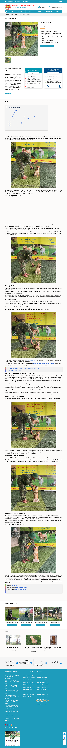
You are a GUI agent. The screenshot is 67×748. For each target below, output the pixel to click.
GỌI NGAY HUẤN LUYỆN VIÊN (47, 45)
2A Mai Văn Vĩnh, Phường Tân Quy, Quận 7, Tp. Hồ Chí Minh (12, 696)
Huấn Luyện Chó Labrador (42, 684)
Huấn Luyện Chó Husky (55, 622)
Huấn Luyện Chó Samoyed (41, 622)
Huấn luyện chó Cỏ (27, 687)
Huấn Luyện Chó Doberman (12, 622)
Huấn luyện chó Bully (41, 691)
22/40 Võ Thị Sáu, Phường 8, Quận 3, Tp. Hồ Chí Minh (11, 686)
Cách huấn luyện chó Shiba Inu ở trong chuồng (17, 120)
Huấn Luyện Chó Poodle (28, 684)
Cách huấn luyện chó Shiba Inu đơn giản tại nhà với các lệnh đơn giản (21, 116)
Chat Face (64, 738)
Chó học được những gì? (12, 110)
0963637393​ (10, 714)
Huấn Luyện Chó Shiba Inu (42, 682)
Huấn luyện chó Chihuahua (42, 694)
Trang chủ (7, 14)
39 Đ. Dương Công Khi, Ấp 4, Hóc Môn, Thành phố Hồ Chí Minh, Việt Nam (12, 677)
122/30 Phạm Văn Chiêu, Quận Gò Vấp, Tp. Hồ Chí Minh (12, 682)
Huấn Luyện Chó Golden (26, 622)
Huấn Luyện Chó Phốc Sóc (42, 674)
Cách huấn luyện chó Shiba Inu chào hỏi (16, 128)
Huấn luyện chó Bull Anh (42, 677)
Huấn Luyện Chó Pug (41, 689)
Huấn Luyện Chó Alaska (42, 699)
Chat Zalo (64, 734)
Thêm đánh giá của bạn (51, 28)
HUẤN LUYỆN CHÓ (15, 14)
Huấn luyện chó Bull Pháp (42, 679)
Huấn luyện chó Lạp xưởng (42, 687)
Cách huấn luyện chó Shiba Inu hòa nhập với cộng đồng (19, 118)
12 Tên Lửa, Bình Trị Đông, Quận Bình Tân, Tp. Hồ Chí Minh (12, 691)
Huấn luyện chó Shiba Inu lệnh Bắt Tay (16, 126)
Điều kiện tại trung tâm (11, 112)
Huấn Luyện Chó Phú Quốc (42, 696)
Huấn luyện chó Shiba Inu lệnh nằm (15, 124)
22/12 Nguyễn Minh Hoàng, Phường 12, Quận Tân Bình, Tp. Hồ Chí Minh (11, 706)
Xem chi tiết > (14, 649)
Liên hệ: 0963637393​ (11, 624)
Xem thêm (8, 93)
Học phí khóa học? (11, 114)
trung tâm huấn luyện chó (31, 360)
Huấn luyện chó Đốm (27, 691)
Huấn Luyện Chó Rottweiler (42, 703)
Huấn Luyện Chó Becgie (42, 701)
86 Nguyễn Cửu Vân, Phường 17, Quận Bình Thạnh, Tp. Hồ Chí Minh (12, 711)
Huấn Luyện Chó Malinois (28, 694)
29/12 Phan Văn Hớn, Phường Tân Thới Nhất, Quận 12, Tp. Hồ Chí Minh (12, 701)
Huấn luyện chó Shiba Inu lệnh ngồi (15, 122)
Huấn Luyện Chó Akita (27, 696)
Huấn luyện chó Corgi (27, 689)
